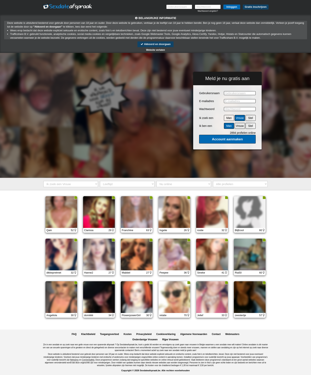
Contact (216, 334)
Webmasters (232, 334)
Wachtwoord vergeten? (208, 11)
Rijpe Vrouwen (170, 339)
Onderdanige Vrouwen (144, 339)
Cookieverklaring (166, 334)
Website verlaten (155, 50)
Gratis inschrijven (256, 6)
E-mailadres (206, 101)
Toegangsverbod (109, 334)
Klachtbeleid (88, 334)
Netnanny (74, 360)
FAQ (74, 334)
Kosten (128, 334)
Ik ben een (205, 125)
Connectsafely (88, 360)
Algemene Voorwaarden (193, 334)
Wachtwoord (206, 109)
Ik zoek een (206, 118)
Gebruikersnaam (209, 93)
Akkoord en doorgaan (155, 44)
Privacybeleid (144, 334)
